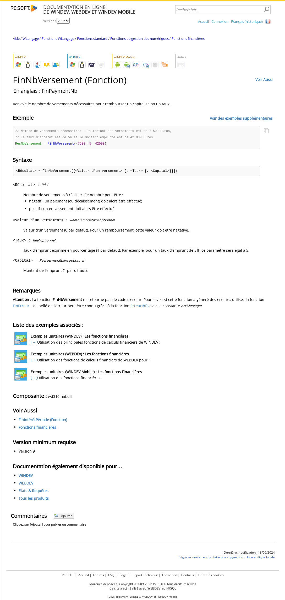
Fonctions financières (188, 38)
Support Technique (144, 575)
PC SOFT (68, 575)
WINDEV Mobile (167, 596)
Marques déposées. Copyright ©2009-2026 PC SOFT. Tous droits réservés (142, 584)
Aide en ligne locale (260, 558)
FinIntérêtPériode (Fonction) (43, 420)
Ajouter (63, 516)
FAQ (111, 575)
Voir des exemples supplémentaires (241, 117)
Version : (50, 21)
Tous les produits (34, 499)
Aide (16, 38)
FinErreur (21, 306)
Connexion (219, 21)
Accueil (203, 21)
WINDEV (26, 476)
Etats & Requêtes (33, 491)
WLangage (31, 38)
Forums (98, 575)
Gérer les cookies (211, 575)
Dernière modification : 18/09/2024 (249, 553)
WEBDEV (26, 483)
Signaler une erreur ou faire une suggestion (211, 558)
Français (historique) (247, 21)
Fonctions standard (92, 38)
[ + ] (33, 342)
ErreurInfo (139, 306)
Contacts (187, 575)
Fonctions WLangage (58, 38)
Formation (169, 575)
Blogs (122, 575)
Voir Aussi (264, 79)
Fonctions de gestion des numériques (139, 38)
